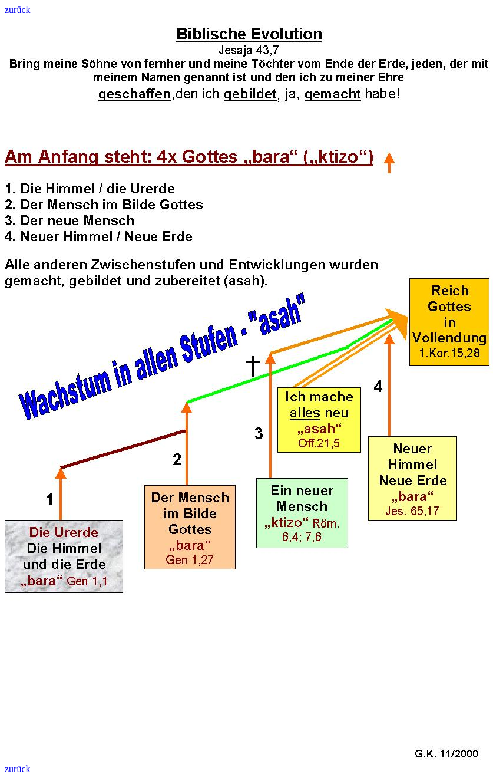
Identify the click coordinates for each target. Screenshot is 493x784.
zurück (18, 10)
